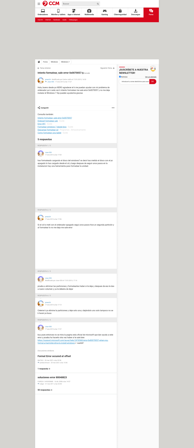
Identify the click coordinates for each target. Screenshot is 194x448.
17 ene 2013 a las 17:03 (53, 155)
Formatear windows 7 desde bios (52, 127)
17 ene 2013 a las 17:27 (63, 82)
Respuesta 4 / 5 (44, 296)
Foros (151, 12)
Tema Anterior (45, 68)
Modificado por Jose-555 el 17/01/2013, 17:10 (61, 280)
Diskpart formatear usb (48, 121)
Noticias (123, 77)
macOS (40, 20)
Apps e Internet (74, 12)
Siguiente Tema (106, 68)
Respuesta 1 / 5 (44, 146)
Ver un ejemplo (150, 77)
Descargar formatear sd (48, 130)
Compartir (45, 108)
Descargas (135, 12)
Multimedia (89, 12)
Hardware (56, 20)
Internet (48, 20)
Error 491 (42, 124)
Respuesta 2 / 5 (44, 210)
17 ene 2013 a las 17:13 (53, 305)
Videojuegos (73, 20)
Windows (54, 62)
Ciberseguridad (120, 12)
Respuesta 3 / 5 (44, 271)
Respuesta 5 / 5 (44, 320)
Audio (64, 20)
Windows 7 (65, 62)
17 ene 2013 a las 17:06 (53, 219)
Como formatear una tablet (49, 133)
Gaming (104, 12)
